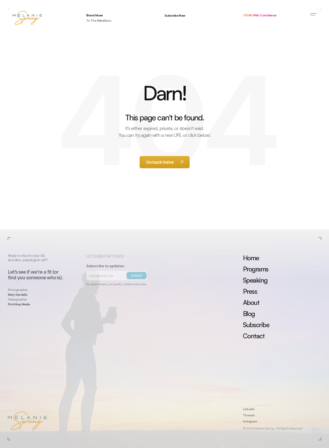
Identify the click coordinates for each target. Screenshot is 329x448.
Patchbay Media (19, 304)
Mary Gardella (17, 294)
